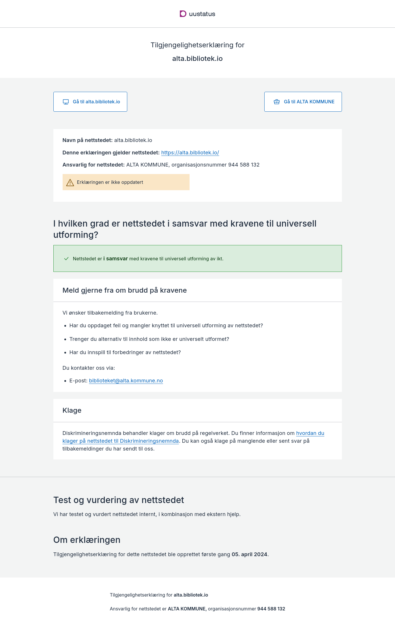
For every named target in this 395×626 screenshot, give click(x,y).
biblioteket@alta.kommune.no (126, 381)
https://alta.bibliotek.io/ (190, 153)
